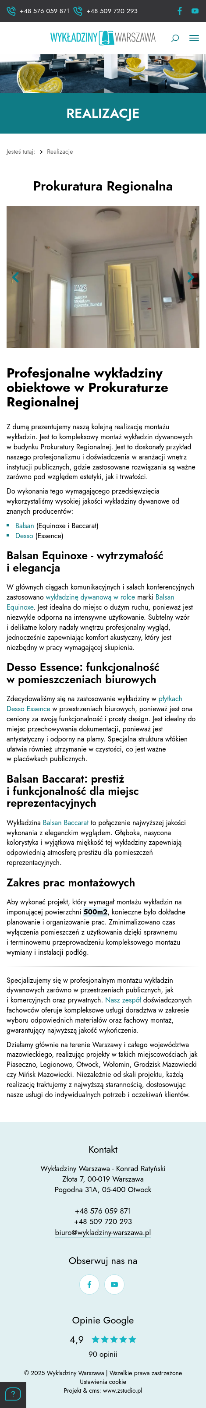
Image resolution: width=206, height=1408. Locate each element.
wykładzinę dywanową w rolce (90, 597)
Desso (24, 536)
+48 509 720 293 (103, 1221)
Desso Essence (30, 709)
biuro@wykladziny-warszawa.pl (103, 1232)
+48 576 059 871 (103, 1211)
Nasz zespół (124, 1000)
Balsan (24, 526)
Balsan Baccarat (67, 823)
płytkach (170, 699)
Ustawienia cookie (103, 1381)
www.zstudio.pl (122, 1390)
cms (94, 1390)
